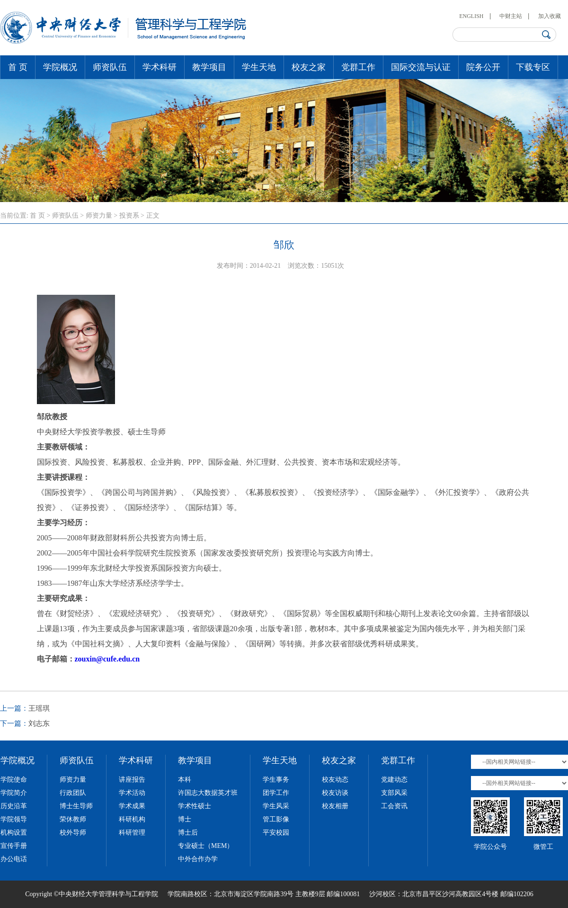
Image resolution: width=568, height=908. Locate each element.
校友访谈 (335, 792)
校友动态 (335, 779)
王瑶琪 (39, 708)
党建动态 (394, 779)
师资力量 (99, 215)
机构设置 (13, 832)
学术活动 (132, 792)
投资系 (129, 215)
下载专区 (533, 67)
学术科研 (159, 67)
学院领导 (13, 819)
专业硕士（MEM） (205, 845)
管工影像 (276, 819)
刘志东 (39, 723)
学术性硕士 (194, 806)
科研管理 (132, 832)
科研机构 (132, 819)
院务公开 (483, 67)
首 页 (17, 67)
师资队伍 (110, 67)
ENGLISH (471, 16)
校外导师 (73, 832)
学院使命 (13, 779)
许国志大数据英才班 (208, 792)
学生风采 (276, 806)
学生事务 (276, 779)
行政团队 (73, 792)
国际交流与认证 (421, 67)
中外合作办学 (198, 859)
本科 (184, 779)
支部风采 (394, 792)
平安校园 (276, 832)
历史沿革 (13, 806)
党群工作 (358, 67)
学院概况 (60, 67)
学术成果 (132, 806)
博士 (184, 819)
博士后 (188, 832)
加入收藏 (549, 16)
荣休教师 (73, 819)
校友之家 (309, 67)
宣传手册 (13, 845)
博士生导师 (76, 806)
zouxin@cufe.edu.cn (107, 659)
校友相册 (335, 806)
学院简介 (13, 792)
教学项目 (209, 67)
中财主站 (510, 16)
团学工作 (276, 792)
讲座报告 (132, 779)
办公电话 (13, 859)
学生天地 (259, 67)
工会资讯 (394, 806)
